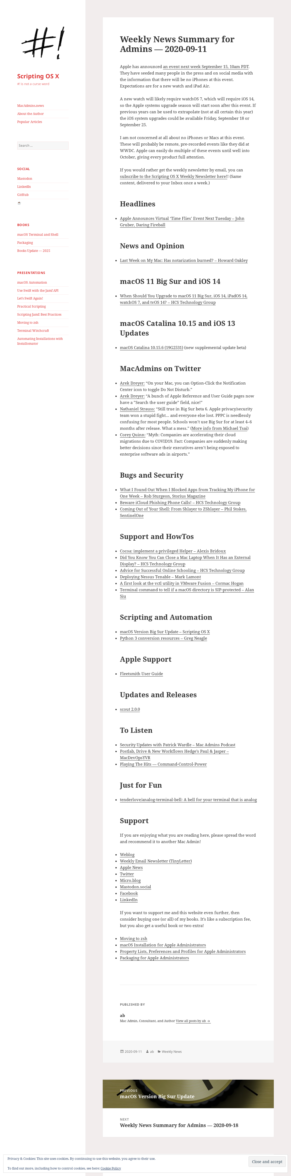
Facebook (129, 893)
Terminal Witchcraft (33, 330)
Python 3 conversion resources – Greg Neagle (163, 638)
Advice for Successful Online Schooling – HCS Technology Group (182, 570)
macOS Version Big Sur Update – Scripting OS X (165, 631)
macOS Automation (32, 282)
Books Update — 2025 (33, 250)
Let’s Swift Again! (30, 298)
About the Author (30, 113)
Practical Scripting (31, 306)
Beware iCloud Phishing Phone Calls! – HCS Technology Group (180, 502)
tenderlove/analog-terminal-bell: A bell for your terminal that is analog (188, 799)
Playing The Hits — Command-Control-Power (163, 764)
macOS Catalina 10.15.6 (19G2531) (151, 347)
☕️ (19, 202)
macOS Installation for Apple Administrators (163, 945)
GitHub (23, 194)
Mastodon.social (135, 886)
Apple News (131, 867)
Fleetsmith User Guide (141, 673)
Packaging (25, 242)
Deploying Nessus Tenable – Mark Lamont (160, 576)
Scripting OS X (38, 76)
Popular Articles (29, 121)
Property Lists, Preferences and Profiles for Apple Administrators (183, 951)
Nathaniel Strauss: (137, 408)
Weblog (127, 854)
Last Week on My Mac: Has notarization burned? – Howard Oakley (184, 260)
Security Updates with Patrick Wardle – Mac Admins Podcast (177, 744)
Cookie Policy (111, 1168)
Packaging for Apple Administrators (154, 957)
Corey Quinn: (133, 434)
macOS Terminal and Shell (37, 234)
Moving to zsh (27, 322)
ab (152, 1051)
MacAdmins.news (30, 105)
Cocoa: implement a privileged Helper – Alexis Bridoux (173, 551)
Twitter (127, 873)
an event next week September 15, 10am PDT (206, 66)
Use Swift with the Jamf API (37, 290)
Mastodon (24, 178)
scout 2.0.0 (130, 709)
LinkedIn (24, 186)
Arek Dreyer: (132, 383)
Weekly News (172, 1051)
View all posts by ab (191, 1021)
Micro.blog (130, 880)
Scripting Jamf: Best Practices (39, 314)
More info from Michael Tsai (219, 428)
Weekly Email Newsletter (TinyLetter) (156, 861)
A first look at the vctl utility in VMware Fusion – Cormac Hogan (182, 583)
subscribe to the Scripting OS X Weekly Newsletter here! (173, 176)
